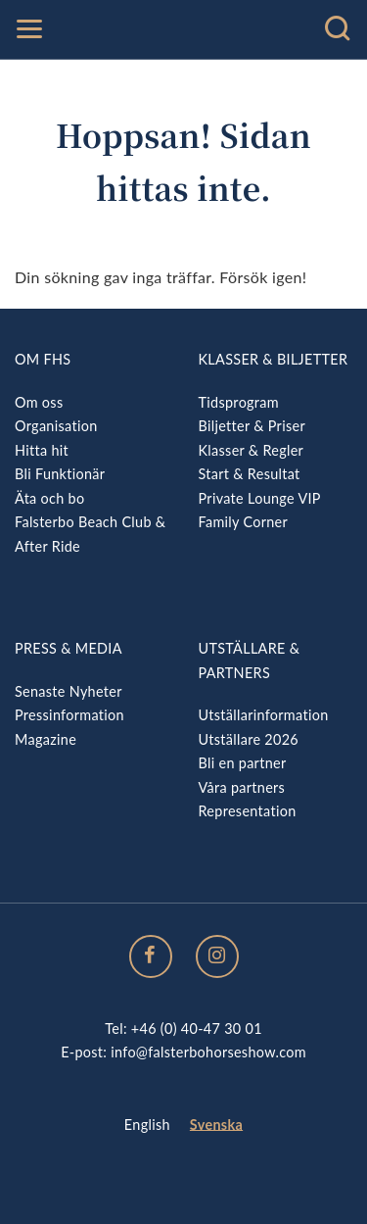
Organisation (56, 425)
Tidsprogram (239, 402)
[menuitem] (147, 1125)
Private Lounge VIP (260, 498)
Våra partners (242, 787)
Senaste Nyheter (68, 691)
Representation (248, 811)
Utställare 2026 (248, 739)
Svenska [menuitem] (216, 1124)
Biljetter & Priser (252, 425)
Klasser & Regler (251, 450)
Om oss (39, 402)
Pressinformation (69, 715)
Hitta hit (42, 450)
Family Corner (244, 522)
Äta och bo (49, 498)
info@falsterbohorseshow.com (208, 1052)
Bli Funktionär (60, 473)
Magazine (45, 739)
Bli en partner (243, 763)
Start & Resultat (249, 473)
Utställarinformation (264, 715)
